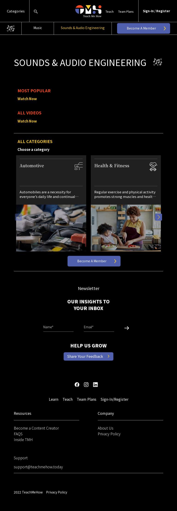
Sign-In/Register (114, 399)
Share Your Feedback (85, 356)
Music (37, 27)
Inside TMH (23, 439)
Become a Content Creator (36, 428)
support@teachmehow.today (38, 466)
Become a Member (141, 28)
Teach (110, 11)
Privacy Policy (109, 433)
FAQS (18, 433)
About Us (105, 428)
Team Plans (126, 11)
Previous (18, 217)
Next (158, 217)
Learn (53, 399)
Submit (125, 328)
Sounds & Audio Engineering (83, 27)
